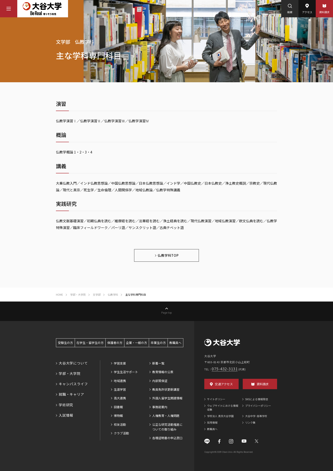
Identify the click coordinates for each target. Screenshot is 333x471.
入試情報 (66, 415)
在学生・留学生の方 (90, 342)
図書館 (118, 407)
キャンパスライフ (73, 383)
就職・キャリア (71, 394)
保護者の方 (114, 342)
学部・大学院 (70, 373)
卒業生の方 (158, 342)
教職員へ (175, 342)
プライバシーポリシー (258, 405)
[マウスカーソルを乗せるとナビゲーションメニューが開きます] (8, 8)
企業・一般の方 (136, 342)
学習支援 (120, 363)
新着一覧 (158, 363)
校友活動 (120, 424)
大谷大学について (73, 363)
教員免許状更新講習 (165, 389)
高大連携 (120, 398)
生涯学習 (120, 389)
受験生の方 (65, 342)
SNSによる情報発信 (256, 399)
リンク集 (250, 422)
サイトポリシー (216, 399)
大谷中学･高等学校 (256, 416)
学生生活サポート (126, 372)
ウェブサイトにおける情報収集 (222, 407)
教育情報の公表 (162, 372)
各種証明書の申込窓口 (167, 438)
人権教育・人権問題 (165, 415)
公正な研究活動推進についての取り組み (167, 426)
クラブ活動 (121, 433)
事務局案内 (159, 407)
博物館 (118, 415)
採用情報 (212, 422)
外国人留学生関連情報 (167, 398)
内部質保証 (159, 381)
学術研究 (66, 404)
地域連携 (120, 381)
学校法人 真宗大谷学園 (220, 416)
